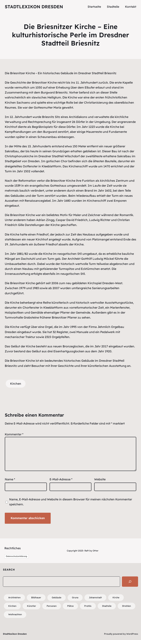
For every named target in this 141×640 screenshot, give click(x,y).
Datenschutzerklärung (16, 556)
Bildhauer (36, 597)
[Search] (130, 581)
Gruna (75, 597)
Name (10, 479)
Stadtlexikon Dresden (34, 6)
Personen (52, 606)
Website (100, 479)
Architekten (14, 597)
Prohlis (87, 606)
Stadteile (106, 606)
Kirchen (15, 383)
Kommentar (14, 434)
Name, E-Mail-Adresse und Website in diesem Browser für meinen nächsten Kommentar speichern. (70, 501)
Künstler (31, 606)
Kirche (116, 597)
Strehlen (126, 606)
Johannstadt (95, 597)
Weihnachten (15, 614)
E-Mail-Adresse (61, 479)
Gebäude (56, 597)
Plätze (70, 606)
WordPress (132, 633)
